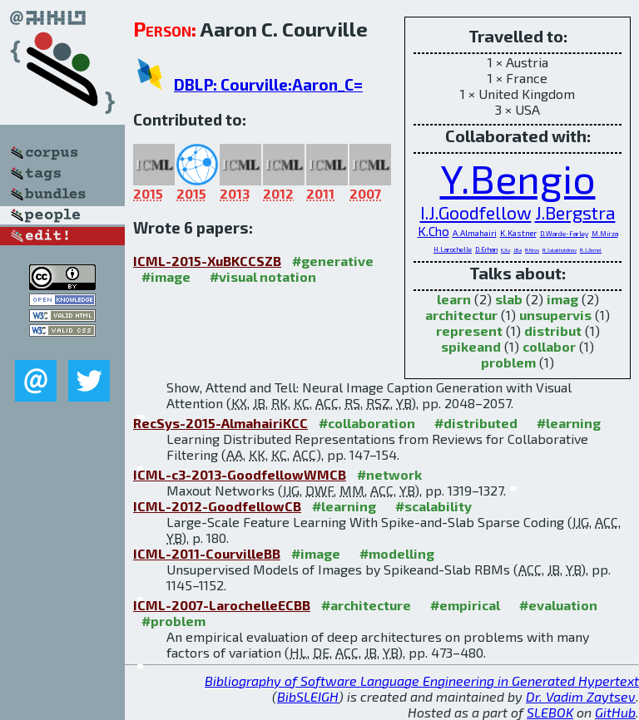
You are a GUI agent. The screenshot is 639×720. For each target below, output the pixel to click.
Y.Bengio (518, 178)
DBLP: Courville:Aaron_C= (268, 84)
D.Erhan (486, 249)
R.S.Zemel (591, 250)
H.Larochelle (452, 249)
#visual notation (263, 276)
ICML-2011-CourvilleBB (206, 553)
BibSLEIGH (308, 696)
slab (509, 299)
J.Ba (517, 250)
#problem (173, 621)
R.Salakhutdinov (559, 250)
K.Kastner (518, 233)
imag (562, 299)
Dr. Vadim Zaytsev (581, 696)
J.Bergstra (575, 212)
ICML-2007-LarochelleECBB (221, 605)
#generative (333, 261)
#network (389, 474)
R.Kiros (532, 250)
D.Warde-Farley (564, 233)
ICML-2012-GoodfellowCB (217, 506)
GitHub (615, 712)
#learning (569, 423)
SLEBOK (550, 712)
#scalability (433, 506)
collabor (549, 346)
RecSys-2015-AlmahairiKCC (220, 423)
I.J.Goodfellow (476, 212)
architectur (461, 315)
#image (166, 276)
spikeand (471, 346)
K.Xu (505, 250)
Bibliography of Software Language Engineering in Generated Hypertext (422, 680)
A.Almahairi (475, 233)
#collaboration (367, 423)
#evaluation (558, 605)
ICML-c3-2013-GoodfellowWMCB (239, 474)
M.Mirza (605, 233)
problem (508, 362)
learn (454, 299)
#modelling (396, 553)
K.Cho (433, 231)
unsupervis (555, 315)
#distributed (476, 423)
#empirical (465, 605)
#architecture (366, 605)
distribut (553, 330)
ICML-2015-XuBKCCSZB (207, 261)
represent (469, 330)
